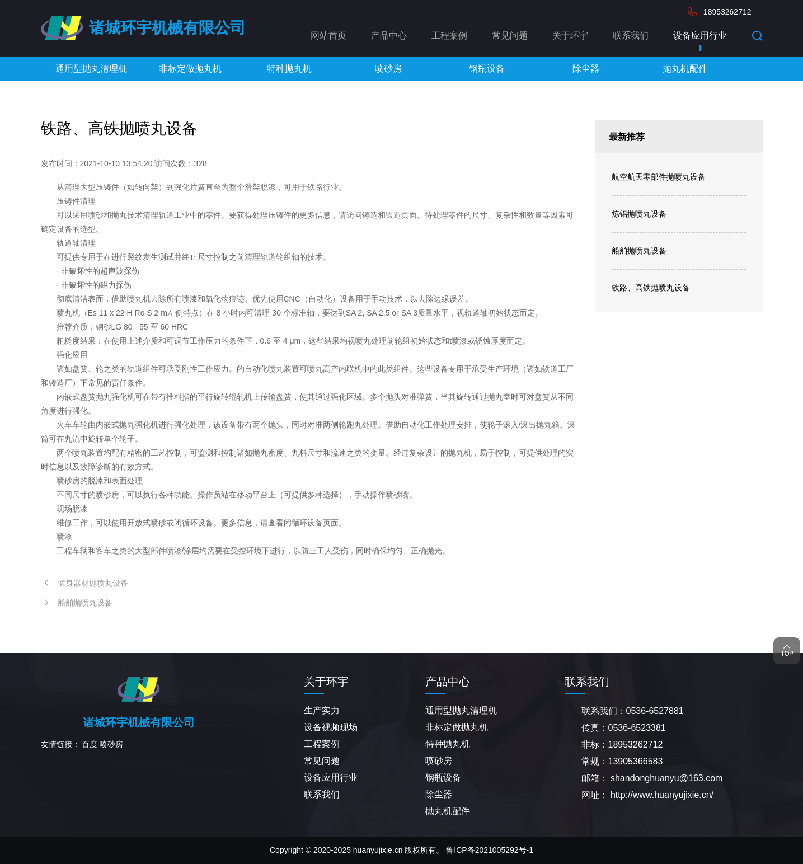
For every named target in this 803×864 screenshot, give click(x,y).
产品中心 (389, 35)
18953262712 (727, 11)
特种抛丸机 (447, 744)
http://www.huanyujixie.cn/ (662, 795)
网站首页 (328, 35)
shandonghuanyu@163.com (666, 778)
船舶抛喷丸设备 (639, 250)
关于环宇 (570, 35)
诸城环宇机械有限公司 (167, 27)
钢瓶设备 (443, 777)
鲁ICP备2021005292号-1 (489, 850)
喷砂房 (111, 744)
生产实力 (322, 710)
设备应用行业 (700, 35)
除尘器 (438, 794)
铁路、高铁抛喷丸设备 (651, 287)
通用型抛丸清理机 (461, 710)
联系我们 (631, 35)
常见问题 (510, 35)
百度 (89, 744)
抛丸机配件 (447, 811)
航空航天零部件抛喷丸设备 (659, 176)
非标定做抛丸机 (456, 727)
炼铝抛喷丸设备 (639, 213)
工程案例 (449, 35)
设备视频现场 (331, 727)
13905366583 (635, 761)
